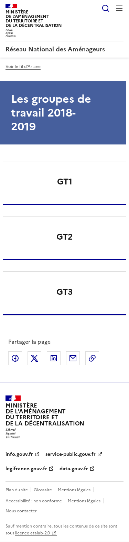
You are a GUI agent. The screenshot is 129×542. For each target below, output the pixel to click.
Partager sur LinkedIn (54, 358)
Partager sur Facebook (15, 358)
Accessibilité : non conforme (34, 501)
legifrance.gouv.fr (26, 468)
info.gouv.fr (19, 454)
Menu (119, 8)
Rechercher (105, 8)
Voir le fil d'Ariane (23, 66)
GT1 (64, 181)
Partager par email (73, 358)
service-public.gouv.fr (70, 454)
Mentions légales (74, 490)
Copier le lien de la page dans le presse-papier (92, 358)
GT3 (64, 292)
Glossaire (43, 490)
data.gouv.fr (74, 468)
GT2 (64, 236)
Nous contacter (21, 511)
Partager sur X (34, 358)
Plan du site (17, 490)
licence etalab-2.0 (32, 533)
